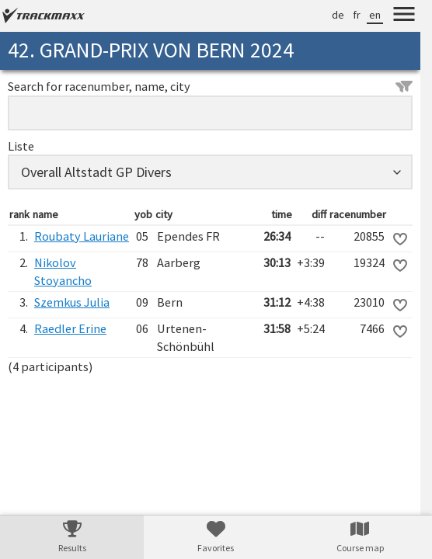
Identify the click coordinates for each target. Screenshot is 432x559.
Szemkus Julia (72, 302)
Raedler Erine (70, 328)
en (375, 15)
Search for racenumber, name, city (210, 86)
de (338, 15)
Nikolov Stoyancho (63, 271)
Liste (21, 146)
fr (357, 15)
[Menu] (404, 16)
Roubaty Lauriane (81, 236)
